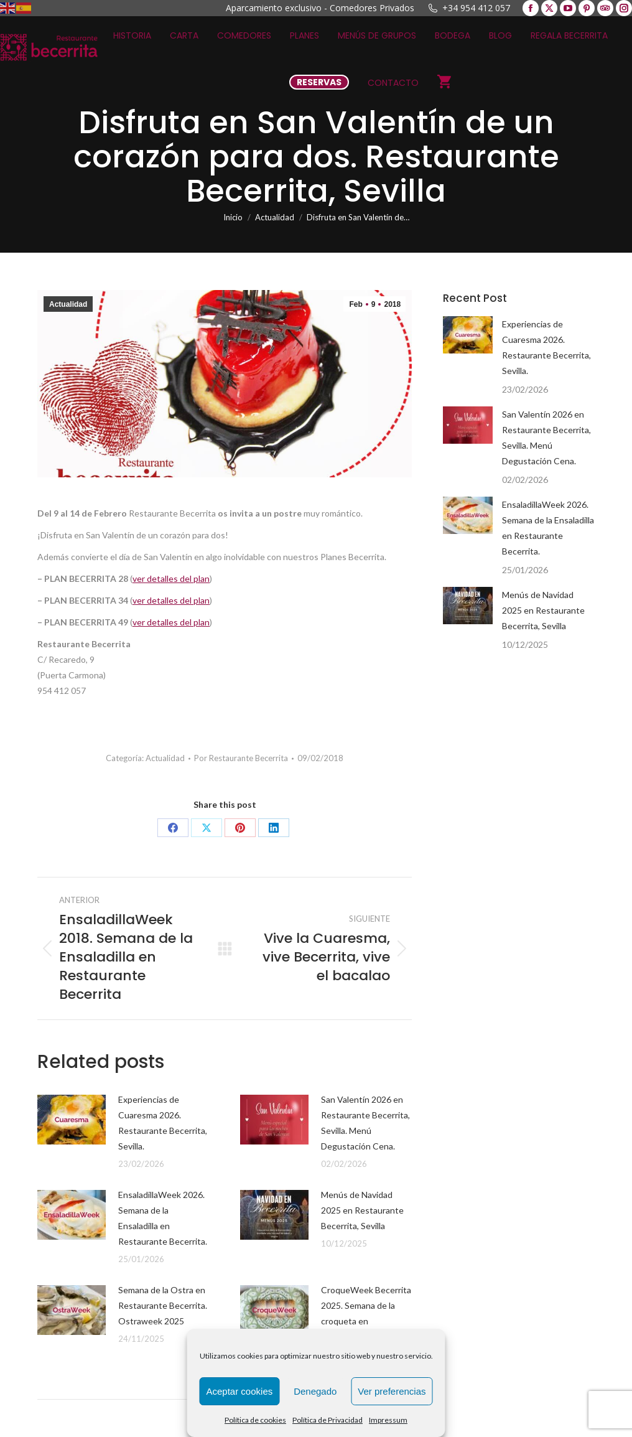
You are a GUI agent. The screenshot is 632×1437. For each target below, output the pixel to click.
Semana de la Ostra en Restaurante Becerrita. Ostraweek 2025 (162, 1305)
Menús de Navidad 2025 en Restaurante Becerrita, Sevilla (362, 1210)
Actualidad (68, 304)
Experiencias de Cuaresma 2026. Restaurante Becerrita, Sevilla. (162, 1122)
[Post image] (71, 1119)
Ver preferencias (391, 1391)
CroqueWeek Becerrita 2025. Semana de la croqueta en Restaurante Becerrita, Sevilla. (366, 1321)
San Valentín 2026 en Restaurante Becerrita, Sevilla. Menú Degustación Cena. (365, 1122)
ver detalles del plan (171, 578)
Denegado (315, 1391)
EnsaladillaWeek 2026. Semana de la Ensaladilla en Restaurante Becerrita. (162, 1218)
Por (241, 758)
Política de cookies (255, 1420)
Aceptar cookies (240, 1391)
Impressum (388, 1420)
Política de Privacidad (327, 1420)
